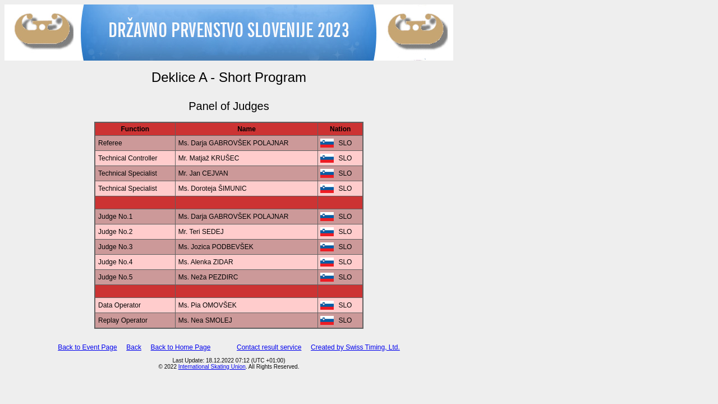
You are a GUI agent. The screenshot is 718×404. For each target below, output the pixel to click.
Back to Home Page (181, 347)
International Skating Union (212, 367)
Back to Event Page (87, 347)
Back (133, 347)
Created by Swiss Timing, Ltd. (355, 347)
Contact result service (269, 347)
